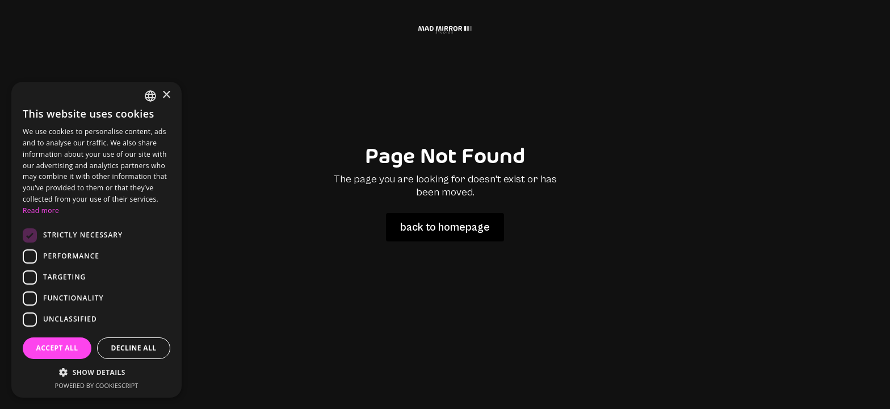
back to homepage (445, 227)
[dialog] (96, 240)
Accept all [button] (57, 348)
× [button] (166, 95)
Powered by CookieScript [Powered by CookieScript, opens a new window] (96, 385)
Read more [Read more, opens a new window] (41, 210)
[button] (96, 372)
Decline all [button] (134, 348)
